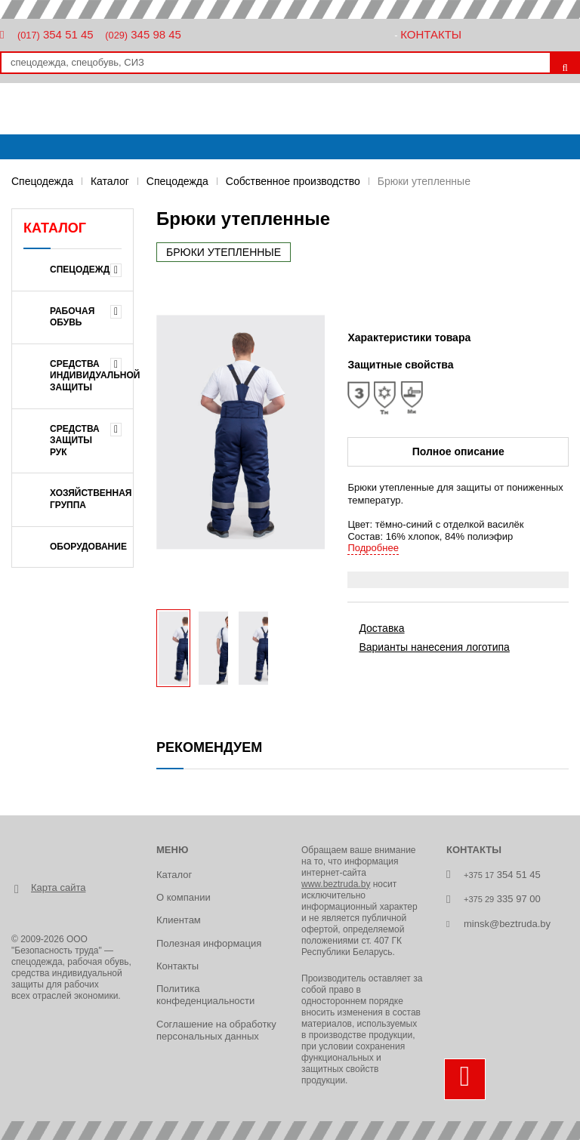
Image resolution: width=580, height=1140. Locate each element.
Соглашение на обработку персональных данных (216, 1030)
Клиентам (178, 920)
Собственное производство (293, 181)
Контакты (430, 34)
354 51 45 (55, 34)
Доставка (381, 628)
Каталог (110, 181)
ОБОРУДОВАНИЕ (88, 546)
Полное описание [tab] (458, 451)
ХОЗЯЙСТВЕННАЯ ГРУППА (91, 499)
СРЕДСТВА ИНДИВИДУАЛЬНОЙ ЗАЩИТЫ (91, 376)
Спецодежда (42, 181)
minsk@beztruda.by (507, 923)
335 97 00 (502, 898)
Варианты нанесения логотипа (434, 647)
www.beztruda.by (335, 884)
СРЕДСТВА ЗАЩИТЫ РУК (75, 441)
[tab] (458, 580)
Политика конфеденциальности (205, 994)
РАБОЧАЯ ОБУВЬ (72, 317)
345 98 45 (143, 34)
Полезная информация (208, 943)
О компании (183, 897)
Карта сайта (58, 887)
